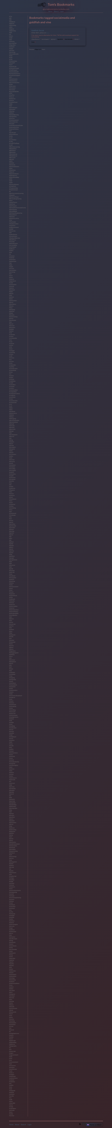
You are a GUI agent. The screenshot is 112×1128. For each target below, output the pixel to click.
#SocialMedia (13, 211)
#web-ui (11, 1072)
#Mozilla (11, 159)
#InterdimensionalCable (16, 125)
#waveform (12, 1065)
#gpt (10, 563)
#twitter (11, 1037)
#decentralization (14, 420)
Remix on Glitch (94, 1125)
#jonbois (11, 629)
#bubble (11, 329)
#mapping (12, 677)
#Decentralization (14, 82)
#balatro (11, 288)
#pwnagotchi (13, 862)
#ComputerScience (14, 73)
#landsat (11, 640)
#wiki (10, 1089)
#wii (10, 1083)
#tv (10, 1031)
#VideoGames (13, 234)
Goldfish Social (37, 30)
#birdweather (13, 300)
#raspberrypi (12, 876)
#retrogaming (13, 892)
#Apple (11, 48)
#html (10, 590)
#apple (11, 266)
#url (10, 1049)
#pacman (12, 787)
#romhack (12, 904)
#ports (11, 840)
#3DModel (12, 22)
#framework (12, 513)
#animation (12, 259)
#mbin (11, 694)
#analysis (12, 256)
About (50, 11)
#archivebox (12, 270)
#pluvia (11, 824)
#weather (12, 1067)
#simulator (12, 937)
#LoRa (11, 141)
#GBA (10, 104)
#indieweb (12, 599)
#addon (11, 250)
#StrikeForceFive (14, 218)
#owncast (12, 783)
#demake (12, 427)
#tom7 (11, 1014)
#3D (10, 20)
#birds (11, 299)
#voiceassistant (13, 1062)
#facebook (12, 479)
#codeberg (12, 381)
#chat (10, 349)
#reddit (11, 881)
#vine (10, 1058)
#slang (11, 940)
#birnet (11, 302)
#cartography (13, 338)
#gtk (10, 567)
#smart (11, 944)
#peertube (12, 801)
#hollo (11, 585)
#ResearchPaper (14, 197)
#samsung (12, 913)
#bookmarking (13, 316)
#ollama (11, 772)
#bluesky (11, 315)
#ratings (11, 878)
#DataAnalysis (13, 79)
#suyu (11, 985)
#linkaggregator (14, 652)
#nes (10, 747)
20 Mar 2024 (35, 33)
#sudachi (11, 981)
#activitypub (45, 39)
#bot (10, 322)
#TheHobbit (12, 222)
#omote (11, 774)
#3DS (10, 27)
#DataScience (13, 81)
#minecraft (12, 713)
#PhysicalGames (14, 184)
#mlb (10, 720)
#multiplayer (12, 736)
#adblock (12, 249)
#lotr (10, 670)
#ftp (10, 517)
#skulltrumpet (13, 938)
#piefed (11, 813)
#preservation (13, 845)
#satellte (11, 917)
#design (11, 431)
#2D (10, 18)
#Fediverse (12, 98)
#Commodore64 (14, 72)
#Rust (10, 200)
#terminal (12, 996)
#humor (11, 592)
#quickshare (12, 872)
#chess (11, 354)
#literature (12, 660)
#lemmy (11, 645)
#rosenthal (12, 906)
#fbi (10, 484)
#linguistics (12, 651)
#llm (10, 665)
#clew (11, 372)
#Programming (13, 188)
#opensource (13, 778)
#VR (10, 232)
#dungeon (12, 449)
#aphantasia (12, 261)
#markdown (12, 683)
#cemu (11, 345)
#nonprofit (12, 763)
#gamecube (12, 526)
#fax (10, 483)
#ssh (10, 967)
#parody (11, 792)
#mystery (11, 740)
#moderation (12, 728)
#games (11, 529)
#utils (10, 1056)
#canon (11, 336)
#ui (10, 1047)
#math (11, 688)
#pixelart (11, 815)
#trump (11, 1026)
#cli (10, 374)
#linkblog (12, 654)
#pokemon (12, 831)
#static (11, 969)
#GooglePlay (13, 116)
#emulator (12, 467)
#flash (11, 497)
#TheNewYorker (13, 223)
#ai (10, 254)
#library (11, 649)
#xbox (11, 1101)
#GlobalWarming (14, 114)
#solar (11, 951)
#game (11, 522)
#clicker (11, 375)
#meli (10, 699)
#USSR (11, 229)
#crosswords (12, 402)
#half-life (12, 572)
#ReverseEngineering (15, 198)
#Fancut (11, 97)
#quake (11, 871)
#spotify (11, 963)
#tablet (11, 988)
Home (11, 1124)
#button (11, 331)
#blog (10, 307)
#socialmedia (13, 949)
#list (10, 658)
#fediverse (12, 488)
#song (11, 955)
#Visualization (13, 236)
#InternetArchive (14, 127)
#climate (11, 379)
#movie (11, 729)
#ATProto (12, 41)
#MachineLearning (14, 147)
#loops (11, 669)
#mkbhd (11, 719)
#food (11, 502)
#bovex (11, 324)
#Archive (11, 50)
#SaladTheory (13, 202)
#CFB (10, 57)
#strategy (12, 978)
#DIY (10, 77)
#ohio (10, 770)
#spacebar (12, 958)
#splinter (11, 960)
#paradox (12, 790)
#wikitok (11, 1092)
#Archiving (12, 52)
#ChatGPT (12, 63)
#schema (11, 921)
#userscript (12, 1051)
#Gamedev (12, 109)
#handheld (12, 576)
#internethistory (13, 611)
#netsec (11, 751)
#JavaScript (12, 132)
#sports (11, 962)
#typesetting (12, 1042)
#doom (11, 443)
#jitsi (10, 627)
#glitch (11, 547)
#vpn (10, 1064)
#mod (10, 724)
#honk (11, 588)
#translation (12, 1022)
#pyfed (11, 863)
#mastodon (12, 686)
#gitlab (11, 543)
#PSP (10, 181)
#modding (12, 726)
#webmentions (13, 1078)
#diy (10, 438)
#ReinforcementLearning (16, 193)
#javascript (12, 624)
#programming (13, 851)
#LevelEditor (12, 139)
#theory (11, 1005)
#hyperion (12, 593)
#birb (10, 295)
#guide (11, 568)
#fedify (11, 486)
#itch (10, 620)
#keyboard (12, 635)
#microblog (12, 710)
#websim (11, 1080)
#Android (11, 47)
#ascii (10, 275)
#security (11, 926)
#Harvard (12, 118)
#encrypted (12, 470)
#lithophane (12, 661)
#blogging (12, 309)
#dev (10, 433)
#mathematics (13, 690)
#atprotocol (12, 281)
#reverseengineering (15, 897)
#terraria (11, 997)
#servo (11, 933)
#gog (10, 554)
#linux (11, 656)
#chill (10, 356)
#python (11, 865)
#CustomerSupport (14, 75)
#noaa (11, 758)
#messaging (12, 706)
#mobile (11, 722)
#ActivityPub (12, 43)
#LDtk (11, 136)
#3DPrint (11, 23)
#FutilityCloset (13, 102)
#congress (12, 395)
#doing (11, 440)
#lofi (10, 667)
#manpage (12, 674)
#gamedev (12, 527)
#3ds (10, 32)
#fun (10, 518)
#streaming (12, 980)
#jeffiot (11, 626)
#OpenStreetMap (14, 177)
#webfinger (12, 1076)
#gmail (11, 549)
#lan (10, 638)
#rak (10, 874)
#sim (10, 935)
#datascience (13, 413)
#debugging (12, 418)
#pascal (11, 794)
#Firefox (11, 100)
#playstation (12, 822)
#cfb (10, 347)
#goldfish (12, 556)
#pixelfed (12, 817)
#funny (11, 520)
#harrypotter (12, 577)
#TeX (10, 220)
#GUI (10, 106)
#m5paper (12, 672)
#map (10, 676)
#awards (11, 286)
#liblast (11, 647)
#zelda (11, 1114)
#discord (11, 436)
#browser (12, 325)
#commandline (13, 390)
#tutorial (11, 1030)
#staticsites (12, 971)
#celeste (11, 343)
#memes (11, 703)
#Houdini (11, 123)
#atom (11, 277)
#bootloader (12, 320)
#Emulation (12, 88)
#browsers (12, 327)
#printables (12, 849)
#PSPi (11, 182)
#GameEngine (13, 107)
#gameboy (12, 524)
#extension (12, 477)
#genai (11, 534)
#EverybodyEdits (14, 91)
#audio (11, 282)
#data (10, 409)
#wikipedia (12, 1090)
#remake (11, 883)
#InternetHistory (14, 129)
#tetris (11, 1003)
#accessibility (13, 245)
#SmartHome (13, 209)
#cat (10, 340)
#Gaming (11, 111)
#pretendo (12, 847)
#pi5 (10, 812)
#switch (11, 987)
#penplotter (12, 803)
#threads (11, 1006)
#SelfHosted (12, 206)
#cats (10, 341)
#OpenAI (11, 172)
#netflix (11, 749)
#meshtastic (12, 704)
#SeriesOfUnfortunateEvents (17, 207)
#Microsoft (12, 157)
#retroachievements (15, 890)
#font (10, 501)
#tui (10, 1028)
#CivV (10, 64)
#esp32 (11, 476)
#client (11, 377)
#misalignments (13, 717)
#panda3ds (12, 788)
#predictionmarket (14, 844)
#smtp (11, 947)
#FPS (10, 93)
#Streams (12, 216)
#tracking (12, 1021)
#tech (10, 992)
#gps (10, 561)
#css (10, 404)
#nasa (11, 744)
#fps (10, 511)
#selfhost (12, 929)
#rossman (12, 908)
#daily (11, 408)
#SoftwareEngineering (15, 213)
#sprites (11, 965)
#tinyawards (12, 1012)
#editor (11, 456)
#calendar (12, 334)
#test (10, 999)
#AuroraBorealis (13, 54)
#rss (10, 910)
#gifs (10, 538)
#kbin (10, 633)
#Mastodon (12, 152)
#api (10, 263)
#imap (11, 597)
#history (11, 583)
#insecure (12, 604)
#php (10, 810)
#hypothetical (13, 595)
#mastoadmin (13, 685)
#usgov (11, 1053)
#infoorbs (12, 601)
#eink (10, 458)
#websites (12, 1081)
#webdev (11, 1074)
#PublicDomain (13, 190)
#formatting (12, 508)
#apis (10, 265)
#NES (10, 161)
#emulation (12, 465)
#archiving (12, 272)
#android (11, 257)
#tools (11, 1017)
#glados (11, 545)
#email (11, 463)
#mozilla (11, 733)
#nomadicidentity (14, 761)
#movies (11, 731)
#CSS (10, 59)
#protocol (12, 853)
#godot (11, 552)
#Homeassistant (14, 120)
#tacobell (12, 990)
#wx (10, 1098)
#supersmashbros (14, 983)
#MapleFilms (12, 148)
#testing (11, 1001)
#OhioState (12, 170)
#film (10, 492)
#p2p (10, 785)
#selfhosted (12, 931)
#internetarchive (14, 610)
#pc (10, 795)
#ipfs (10, 617)
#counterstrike (13, 400)
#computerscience (14, 393)
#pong (11, 835)
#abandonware (13, 243)
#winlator (12, 1094)
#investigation (13, 615)
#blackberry (12, 304)
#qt (10, 869)
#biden (11, 291)
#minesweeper (13, 715)
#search (11, 922)
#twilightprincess (14, 1033)
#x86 (10, 1099)
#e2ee (11, 450)
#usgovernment (13, 1055)
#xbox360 (12, 1103)
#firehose (12, 495)
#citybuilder (12, 365)
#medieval (12, 697)
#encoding (12, 468)
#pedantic (12, 799)
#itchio (11, 622)
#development (13, 434)
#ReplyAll (12, 195)
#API (10, 39)
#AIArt (11, 36)
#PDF (10, 179)
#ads (10, 252)
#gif (10, 536)
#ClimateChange (14, 68)
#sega (11, 928)
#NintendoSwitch (14, 166)
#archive (11, 268)
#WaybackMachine (14, 238)
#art (10, 274)
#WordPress (12, 240)
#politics (11, 833)
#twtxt (11, 1039)
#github (53, 39)
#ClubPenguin (13, 70)
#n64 (10, 742)
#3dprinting (12, 30)
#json (10, 631)
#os (10, 781)
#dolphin (11, 442)
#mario (11, 681)
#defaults (12, 425)
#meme (11, 701)
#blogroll (11, 311)
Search (56, 11)
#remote (11, 885)
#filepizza (12, 490)
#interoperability (13, 613)
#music (11, 738)
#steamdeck (12, 974)
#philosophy (12, 806)
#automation (12, 284)
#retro (11, 888)
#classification (13, 368)
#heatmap (12, 581)
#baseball (12, 290)
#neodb (11, 745)
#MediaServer (13, 156)
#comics (11, 388)
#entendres (12, 474)
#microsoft (12, 711)
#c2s (10, 333)
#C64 (10, 55)
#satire (11, 919)
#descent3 (12, 429)
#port (10, 837)
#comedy (11, 386)
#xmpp (11, 1106)
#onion (11, 776)
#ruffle (11, 912)
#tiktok (76, 39)
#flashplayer (12, 499)
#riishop (11, 901)
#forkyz (11, 506)
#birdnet (11, 297)
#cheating (12, 352)
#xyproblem (12, 1108)
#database (12, 411)
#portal (11, 838)
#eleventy (12, 461)
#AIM (10, 38)
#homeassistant (13, 586)
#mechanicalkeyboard (15, 695)
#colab (11, 383)
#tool (10, 1015)
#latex (11, 644)
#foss (10, 509)
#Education (12, 86)
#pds (10, 797)
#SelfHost (12, 204)
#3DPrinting (12, 25)
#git (10, 540)
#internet (11, 608)
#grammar (12, 565)
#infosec (11, 602)
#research (12, 887)
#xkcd (11, 1105)
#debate (11, 415)
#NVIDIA (11, 163)
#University (12, 231)
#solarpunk (12, 953)
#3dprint (11, 29)
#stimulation (12, 976)
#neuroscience (13, 753)
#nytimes (11, 769)
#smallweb (12, 942)
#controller (12, 397)
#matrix (11, 692)
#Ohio (10, 168)
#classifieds (12, 370)
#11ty (10, 16)
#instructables (13, 606)
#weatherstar (13, 1069)
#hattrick (11, 579)
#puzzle (11, 858)
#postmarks (12, 842)
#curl (10, 406)
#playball (11, 820)
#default (11, 424)
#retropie (11, 896)
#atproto (11, 279)
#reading (11, 879)
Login (62, 11)
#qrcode (11, 867)
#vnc (10, 1060)
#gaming (11, 531)
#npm (10, 767)
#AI (10, 34)
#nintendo (12, 756)
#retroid (11, 894)
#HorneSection (13, 122)
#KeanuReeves (13, 134)
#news (11, 754)
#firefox (11, 493)
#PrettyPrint (12, 186)
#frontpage (12, 515)
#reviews (11, 899)
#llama (11, 663)
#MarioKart (12, 150)
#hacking (12, 570)
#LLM (10, 138)
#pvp (10, 860)
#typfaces (12, 1044)
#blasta (11, 306)
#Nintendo (12, 165)
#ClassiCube (12, 66)
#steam (11, 972)
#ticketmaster (13, 1008)
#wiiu (10, 1087)
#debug (11, 417)
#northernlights (13, 765)
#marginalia (12, 679)
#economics (12, 454)
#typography (12, 1046)
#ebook (11, 452)
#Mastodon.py (13, 154)
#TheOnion (12, 225)
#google (11, 558)
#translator (12, 1024)
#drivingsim (12, 447)
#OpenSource (35, 39)
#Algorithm (12, 45)
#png (10, 826)
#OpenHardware (14, 173)
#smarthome (12, 946)
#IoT (10, 131)
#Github (11, 113)
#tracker (11, 1019)
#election (12, 459)
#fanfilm (11, 481)
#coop (11, 399)
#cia (10, 359)
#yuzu (11, 1112)
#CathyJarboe (13, 61)
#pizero (11, 819)
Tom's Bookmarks (56, 5)
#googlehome (13, 560)
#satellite (12, 915)
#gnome (11, 551)
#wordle (11, 1096)
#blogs (11, 313)
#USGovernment (14, 227)
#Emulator (12, 89)
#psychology (12, 856)
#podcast (12, 828)
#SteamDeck (13, 215)
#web (10, 1071)
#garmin (11, 533)
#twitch (11, 1035)
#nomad (11, 760)
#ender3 (11, 472)
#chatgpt (11, 350)
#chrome (11, 358)
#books (11, 318)
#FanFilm (11, 95)
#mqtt (10, 735)
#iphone (11, 618)
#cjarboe (11, 366)
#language (12, 642)
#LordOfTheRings (14, 143)
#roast (11, 903)
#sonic (11, 956)
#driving (11, 445)
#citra (10, 363)
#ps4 (10, 854)
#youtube (12, 1110)
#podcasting (12, 829)
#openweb (12, 779)
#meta (11, 708)
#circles (11, 361)
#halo (10, 574)
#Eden (11, 84)
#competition (13, 392)
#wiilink (11, 1085)
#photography (13, 808)
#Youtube (12, 241)
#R (10, 191)
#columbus (12, 384)
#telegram (12, 994)
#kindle (11, 636)
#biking (11, 293)
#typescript (12, 1040)
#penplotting (12, 804)
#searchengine (13, 924)
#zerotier (11, 1115)
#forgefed (12, 504)
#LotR (11, 145)
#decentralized (13, 422)
